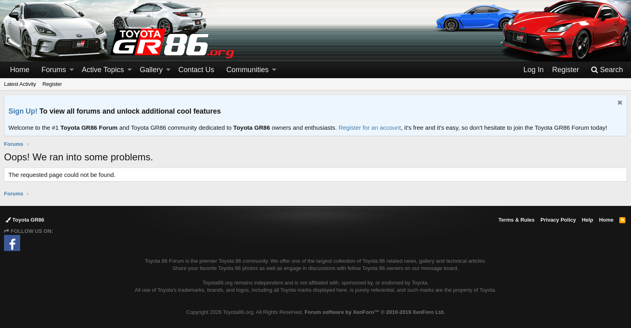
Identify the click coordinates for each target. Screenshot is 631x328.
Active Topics (103, 70)
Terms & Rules (516, 220)
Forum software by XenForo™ (375, 312)
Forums (53, 70)
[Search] (607, 70)
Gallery (151, 70)
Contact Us (196, 70)
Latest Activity (20, 84)
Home (19, 70)
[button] (72, 70)
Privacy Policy (558, 220)
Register (52, 84)
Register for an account (369, 127)
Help (587, 220)
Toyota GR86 (25, 220)
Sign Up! (22, 111)
